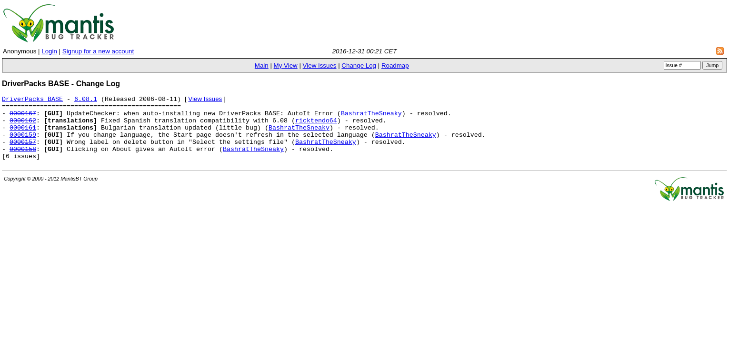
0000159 (23, 144)
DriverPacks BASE (32, 101)
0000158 (23, 161)
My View (286, 65)
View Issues (320, 65)
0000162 (23, 126)
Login (49, 51)
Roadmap (395, 65)
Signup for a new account (98, 51)
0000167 (23, 118)
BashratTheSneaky (371, 118)
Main (262, 65)
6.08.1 (85, 101)
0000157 (23, 152)
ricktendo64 (316, 126)
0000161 (23, 135)
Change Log (358, 65)
